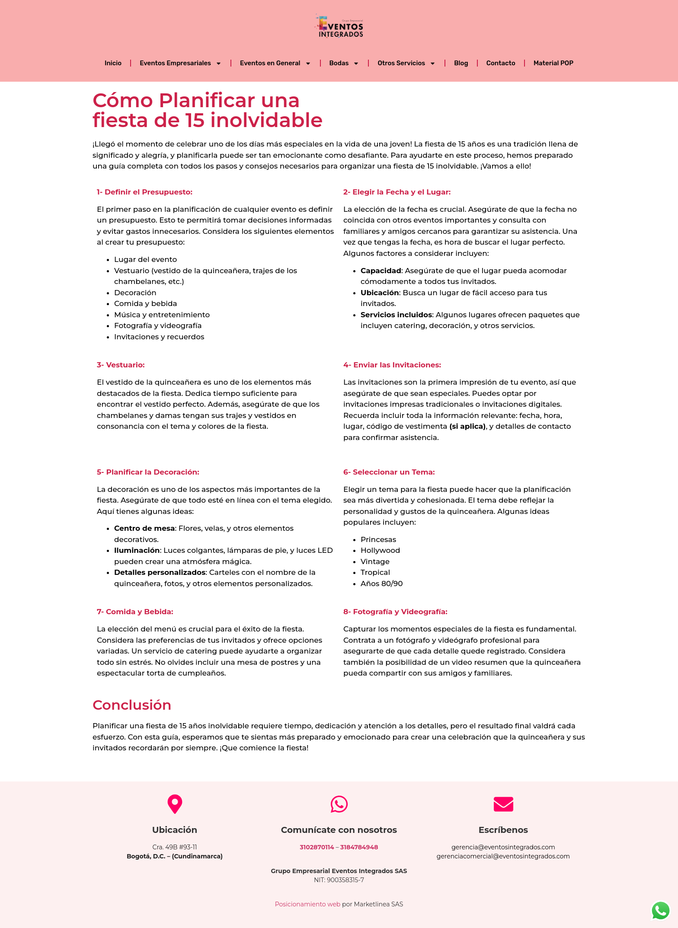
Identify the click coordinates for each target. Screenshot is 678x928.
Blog (461, 63)
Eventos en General (275, 63)
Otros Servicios (406, 63)
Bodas (344, 63)
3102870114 (317, 847)
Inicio (113, 63)
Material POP (553, 63)
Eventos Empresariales (181, 63)
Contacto (500, 63)
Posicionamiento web (308, 904)
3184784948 (359, 847)
